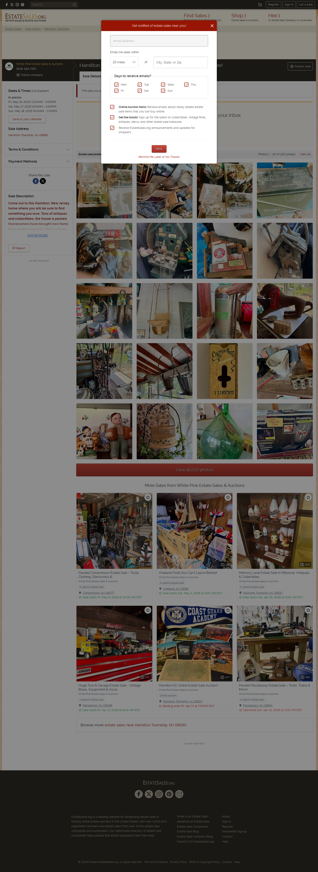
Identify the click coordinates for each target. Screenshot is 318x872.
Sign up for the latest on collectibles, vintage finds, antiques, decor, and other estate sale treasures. (162, 119)
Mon (124, 84)
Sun (170, 90)
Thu (193, 84)
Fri (122, 90)
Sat (146, 90)
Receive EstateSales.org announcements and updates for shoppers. (157, 130)
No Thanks (172, 156)
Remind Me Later (150, 156)
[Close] (212, 25)
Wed (171, 84)
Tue (146, 84)
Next (159, 148)
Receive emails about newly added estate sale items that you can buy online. (161, 109)
